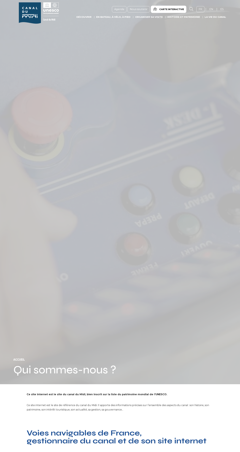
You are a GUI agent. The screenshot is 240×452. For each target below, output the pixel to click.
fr (202, 9)
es (223, 9)
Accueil (19, 359)
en (212, 9)
